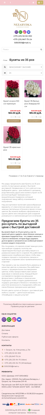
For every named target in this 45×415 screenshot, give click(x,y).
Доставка (6, 330)
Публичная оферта (10, 337)
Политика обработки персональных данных (22, 304)
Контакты (6, 340)
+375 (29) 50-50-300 (22, 36)
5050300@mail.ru (22, 43)
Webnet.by (32, 413)
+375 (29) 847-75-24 (22, 39)
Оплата (5, 333)
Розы (5, 60)
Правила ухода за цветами (22, 306)
